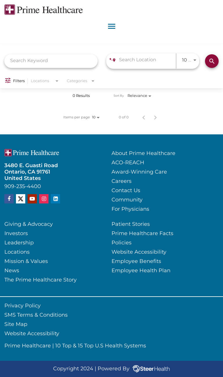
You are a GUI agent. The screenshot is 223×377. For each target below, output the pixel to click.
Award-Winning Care (139, 172)
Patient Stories (131, 224)
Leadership (19, 243)
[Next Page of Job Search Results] (155, 117)
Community (127, 200)
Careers (122, 181)
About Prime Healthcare (143, 153)
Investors (16, 233)
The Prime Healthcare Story (40, 280)
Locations (17, 252)
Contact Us (126, 190)
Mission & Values (26, 261)
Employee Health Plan (141, 271)
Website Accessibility (139, 252)
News (11, 271)
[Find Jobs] (212, 61)
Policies (122, 243)
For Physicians (130, 209)
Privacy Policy (22, 306)
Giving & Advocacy (28, 224)
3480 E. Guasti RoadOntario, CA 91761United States (31, 172)
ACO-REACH (128, 163)
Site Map (15, 324)
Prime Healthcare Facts (142, 233)
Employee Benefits (136, 261)
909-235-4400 (22, 186)
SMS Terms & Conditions (36, 315)
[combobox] (51, 61)
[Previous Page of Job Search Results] (144, 117)
